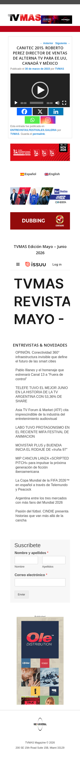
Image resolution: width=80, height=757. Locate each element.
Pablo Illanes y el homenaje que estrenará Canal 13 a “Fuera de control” (40, 374)
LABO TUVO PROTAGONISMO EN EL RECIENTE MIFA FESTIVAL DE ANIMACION (43, 432)
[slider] (36, 103)
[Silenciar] (57, 103)
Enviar (21, 594)
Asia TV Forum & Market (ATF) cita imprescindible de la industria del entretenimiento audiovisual (42, 414)
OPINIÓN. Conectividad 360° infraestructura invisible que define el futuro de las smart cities (41, 357)
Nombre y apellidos (31, 553)
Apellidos (48, 566)
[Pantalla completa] (64, 103)
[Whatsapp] (32, 120)
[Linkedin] (55, 111)
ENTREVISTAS (19, 130)
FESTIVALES (36, 130)
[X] (40, 111)
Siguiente (62, 43)
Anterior (46, 43)
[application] (40, 90)
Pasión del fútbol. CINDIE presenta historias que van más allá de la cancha (42, 515)
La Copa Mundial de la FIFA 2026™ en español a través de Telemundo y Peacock (43, 485)
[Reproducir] (16, 103)
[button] (40, 90)
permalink (39, 133)
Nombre (20, 566)
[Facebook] (24, 111)
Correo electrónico (31, 575)
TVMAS (59, 68)
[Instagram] (48, 120)
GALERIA (51, 130)
